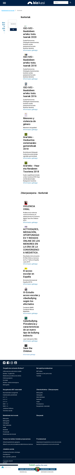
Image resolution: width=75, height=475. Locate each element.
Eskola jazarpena (7, 378)
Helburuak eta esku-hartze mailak (12, 371)
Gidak (38, 401)
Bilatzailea (6, 418)
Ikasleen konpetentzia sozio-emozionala (47, 444)
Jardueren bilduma (8, 408)
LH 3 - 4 (5, 399)
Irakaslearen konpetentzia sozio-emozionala (48, 442)
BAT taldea (39, 371)
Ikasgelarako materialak (43, 406)
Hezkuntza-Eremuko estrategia (11, 452)
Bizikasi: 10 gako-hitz (9, 373)
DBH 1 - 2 (5, 404)
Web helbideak (40, 397)
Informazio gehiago (30, 50)
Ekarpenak (39, 415)
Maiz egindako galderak (9, 456)
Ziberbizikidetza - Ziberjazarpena (47, 389)
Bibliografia (6, 384)
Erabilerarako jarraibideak (10, 395)
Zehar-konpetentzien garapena (11, 442)
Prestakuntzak (41, 439)
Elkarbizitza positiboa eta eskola (12, 376)
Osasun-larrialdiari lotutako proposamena (16, 439)
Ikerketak (38, 399)
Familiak (38, 376)
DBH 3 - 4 (5, 406)
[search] (13, 24)
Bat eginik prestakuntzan (44, 368)
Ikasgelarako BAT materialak (12, 389)
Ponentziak (6, 432)
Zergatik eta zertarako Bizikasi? (13, 368)
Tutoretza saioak (7, 410)
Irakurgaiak (39, 395)
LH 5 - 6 (5, 401)
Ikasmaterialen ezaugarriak (10, 392)
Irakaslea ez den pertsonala (44, 373)
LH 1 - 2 (5, 397)
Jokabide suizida (8, 449)
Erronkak (5, 380)
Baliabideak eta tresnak (10, 415)
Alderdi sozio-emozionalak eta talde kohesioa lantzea (18, 444)
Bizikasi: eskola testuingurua (11, 382)
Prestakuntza (40, 404)
